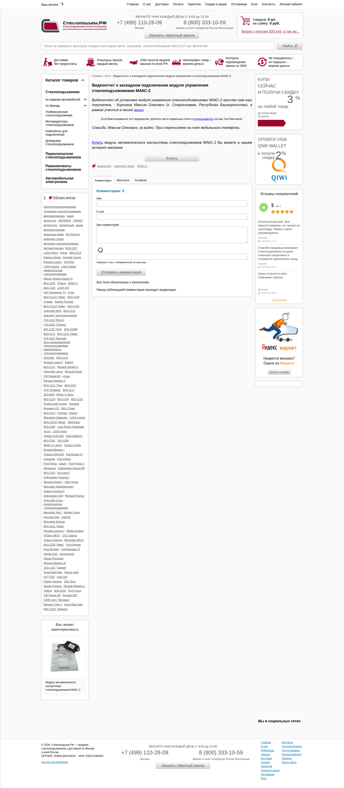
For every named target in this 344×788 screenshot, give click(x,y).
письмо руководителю (54, 762)
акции (138, 110)
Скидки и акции (216, 4)
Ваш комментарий (108, 224)
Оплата (178, 4)
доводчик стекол (124, 166)
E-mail (101, 211)
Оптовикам (239, 4)
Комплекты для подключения (57, 132)
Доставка (161, 4)
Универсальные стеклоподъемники (59, 113)
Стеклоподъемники (63, 92)
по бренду (66, 105)
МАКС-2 (142, 166)
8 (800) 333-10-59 (205, 22)
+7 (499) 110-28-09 (139, 22)
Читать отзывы (279, 372)
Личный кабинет (291, 4)
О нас (147, 4)
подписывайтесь (204, 119)
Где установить (291, 750)
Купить (97, 142)
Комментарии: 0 (110, 191)
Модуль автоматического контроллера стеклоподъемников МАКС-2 (63, 686)
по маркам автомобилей (66, 99)
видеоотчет (104, 166)
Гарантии (194, 4)
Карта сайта (289, 762)
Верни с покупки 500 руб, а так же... (271, 31)
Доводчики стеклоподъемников (60, 142)
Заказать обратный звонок (172, 35)
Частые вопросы (292, 746)
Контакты (268, 4)
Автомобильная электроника (59, 180)
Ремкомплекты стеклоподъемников (63, 167)
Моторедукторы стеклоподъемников (60, 123)
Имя (101, 198)
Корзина (287, 758)
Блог (254, 4)
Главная (133, 4)
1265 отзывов (279, 299)
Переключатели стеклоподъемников (63, 155)
